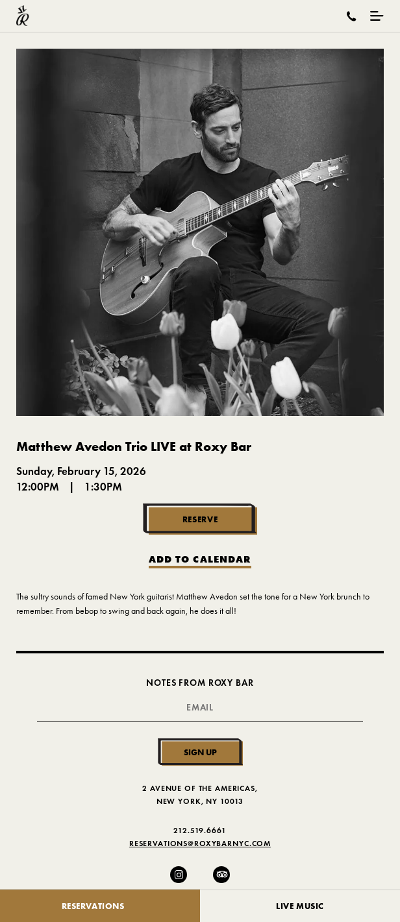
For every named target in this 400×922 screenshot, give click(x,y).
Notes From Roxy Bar (199, 682)
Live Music (300, 906)
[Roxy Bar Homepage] (22, 16)
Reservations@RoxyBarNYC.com (200, 843)
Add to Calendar (200, 559)
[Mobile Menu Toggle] (377, 16)
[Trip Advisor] (221, 874)
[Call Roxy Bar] (351, 16)
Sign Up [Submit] (200, 752)
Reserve (200, 519)
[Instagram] (178, 874)
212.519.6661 (199, 830)
